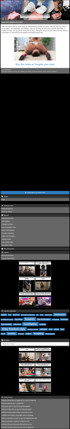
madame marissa (33, 329)
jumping (42, 324)
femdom (40, 71)
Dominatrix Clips (7, 245)
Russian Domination (8, 258)
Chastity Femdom (7, 224)
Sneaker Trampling (8, 233)
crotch (44, 71)
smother (12, 333)
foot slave (64, 319)
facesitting (18, 319)
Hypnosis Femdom (8, 218)
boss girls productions (28, 315)
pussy (56, 329)
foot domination (44, 319)
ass (10, 315)
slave (3, 334)
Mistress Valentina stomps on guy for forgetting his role (19, 418)
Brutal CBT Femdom (8, 236)
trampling (38, 333)
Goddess (54, 71)
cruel (41, 315)
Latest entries (7, 397)
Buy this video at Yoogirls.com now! (34, 64)
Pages (5, 196)
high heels (17, 324)
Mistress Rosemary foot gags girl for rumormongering (19, 400)
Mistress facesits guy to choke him (13, 403)
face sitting (28, 71)
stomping (21, 334)
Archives (5, 340)
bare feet (16, 315)
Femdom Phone (7, 211)
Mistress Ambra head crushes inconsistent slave (17, 412)
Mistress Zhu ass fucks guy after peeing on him (17, 424)
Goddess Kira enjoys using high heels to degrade (17, 415)
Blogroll (5, 215)
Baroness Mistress (7, 255)
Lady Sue (10, 71)
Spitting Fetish (6, 239)
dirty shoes (48, 315)
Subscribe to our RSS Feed (35, 192)
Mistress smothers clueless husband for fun (15, 421)
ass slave (34, 71)
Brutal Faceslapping (8, 230)
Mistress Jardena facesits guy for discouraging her (18, 427)
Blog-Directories (8, 249)
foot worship (7, 324)
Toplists (5, 252)
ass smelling (21, 71)
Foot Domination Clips (9, 227)
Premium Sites (7, 206)
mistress (43, 329)
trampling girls (50, 334)
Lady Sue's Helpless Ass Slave (12, 22)
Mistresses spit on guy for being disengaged (16, 406)
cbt (37, 315)
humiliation (30, 324)
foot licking (55, 319)
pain (50, 329)
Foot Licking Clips (7, 242)
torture (28, 334)
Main (3, 199)
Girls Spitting (6, 221)
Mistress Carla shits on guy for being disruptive (17, 409)
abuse (4, 315)
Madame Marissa (7, 208)
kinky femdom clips (13, 329)
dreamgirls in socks (7, 319)
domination (59, 314)
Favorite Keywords (9, 311)
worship (49, 71)
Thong (15, 71)
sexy (62, 329)
